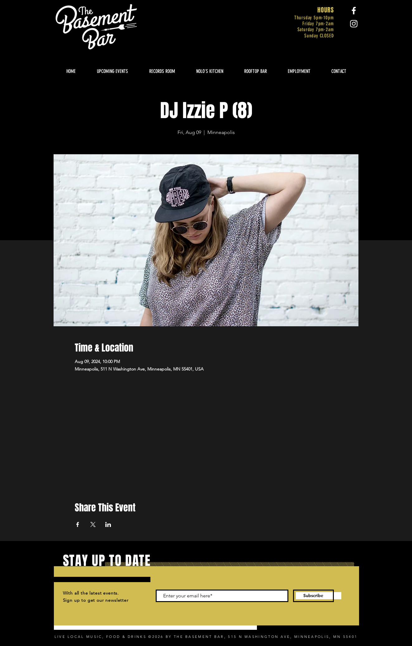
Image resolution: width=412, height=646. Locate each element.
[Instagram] (354, 24)
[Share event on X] (93, 524)
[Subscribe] (313, 596)
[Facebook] (354, 11)
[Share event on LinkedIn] (108, 524)
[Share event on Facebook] (78, 524)
